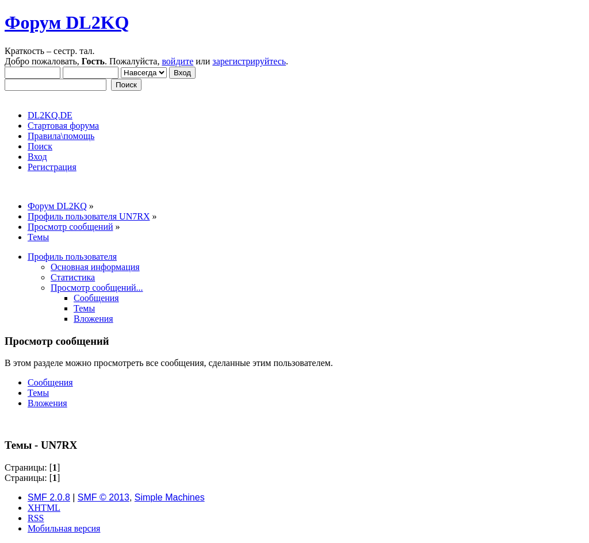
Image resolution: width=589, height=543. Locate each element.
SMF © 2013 (103, 497)
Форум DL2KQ (67, 22)
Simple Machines (170, 497)
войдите (177, 61)
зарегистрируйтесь (249, 61)
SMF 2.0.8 (49, 497)
